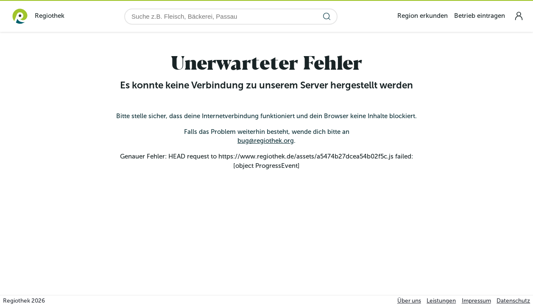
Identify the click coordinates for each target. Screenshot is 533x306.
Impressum (476, 300)
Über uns (409, 300)
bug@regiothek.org (265, 140)
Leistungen (441, 300)
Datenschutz (513, 300)
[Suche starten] (326, 16)
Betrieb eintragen (479, 16)
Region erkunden (422, 16)
